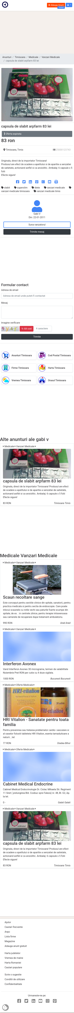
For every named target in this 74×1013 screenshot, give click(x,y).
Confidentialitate (13, 984)
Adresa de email (9, 290)
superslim (21, 187)
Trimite (37, 336)
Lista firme (10, 936)
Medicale (33, 57)
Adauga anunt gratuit (16, 946)
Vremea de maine (14, 958)
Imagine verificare (10, 322)
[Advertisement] (37, 32)
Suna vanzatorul (37, 224)
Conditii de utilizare (15, 979)
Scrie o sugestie (13, 974)
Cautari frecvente (14, 927)
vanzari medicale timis (47, 191)
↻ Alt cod (27, 328)
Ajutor (8, 922)
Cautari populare (13, 967)
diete (36, 187)
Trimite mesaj (37, 231)
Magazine (10, 941)
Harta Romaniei (13, 962)
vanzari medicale (54, 187)
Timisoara (20, 57)
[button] (69, 5)
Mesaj (4, 302)
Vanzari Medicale (51, 57)
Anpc (7, 931)
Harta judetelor (12, 953)
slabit (6, 187)
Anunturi (6, 57)
